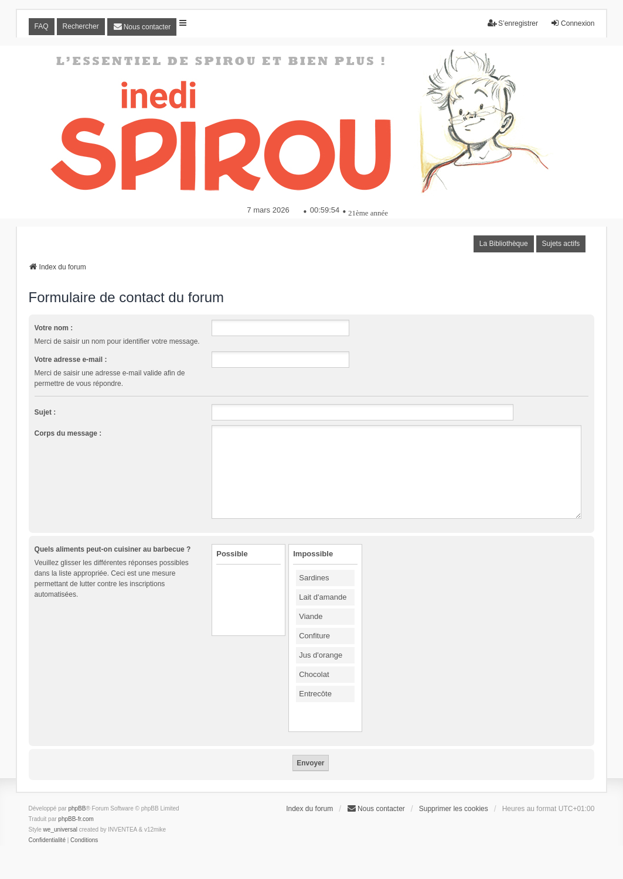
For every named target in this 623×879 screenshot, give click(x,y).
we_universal (60, 829)
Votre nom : (54, 328)
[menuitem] (142, 27)
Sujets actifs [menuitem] (561, 244)
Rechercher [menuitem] (81, 26)
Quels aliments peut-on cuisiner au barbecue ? (113, 549)
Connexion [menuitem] (572, 23)
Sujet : (45, 412)
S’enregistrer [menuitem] (513, 23)
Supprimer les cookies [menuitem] (453, 809)
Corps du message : (68, 433)
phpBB (77, 808)
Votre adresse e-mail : (71, 359)
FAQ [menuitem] (42, 26)
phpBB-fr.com (76, 819)
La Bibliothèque (503, 244)
